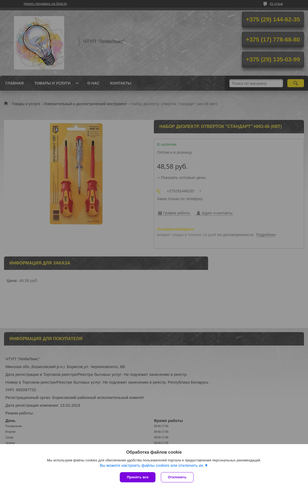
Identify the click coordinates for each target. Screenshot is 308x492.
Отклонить (177, 477)
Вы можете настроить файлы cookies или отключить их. (152, 465)
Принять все (137, 477)
